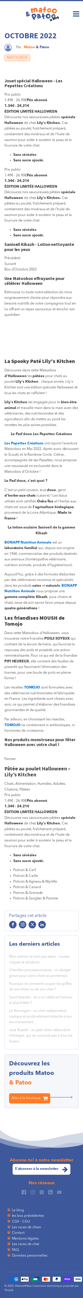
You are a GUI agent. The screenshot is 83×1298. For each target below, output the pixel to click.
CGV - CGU (21, 1221)
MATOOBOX (17, 58)
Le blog (18, 1210)
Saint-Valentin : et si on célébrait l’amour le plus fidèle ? (41, 1000)
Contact (18, 1233)
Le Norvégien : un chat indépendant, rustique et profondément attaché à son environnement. (40, 1016)
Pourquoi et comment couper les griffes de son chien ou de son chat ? (40, 986)
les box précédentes (28, 1216)
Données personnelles (29, 1255)
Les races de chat (25, 1244)
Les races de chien (26, 1227)
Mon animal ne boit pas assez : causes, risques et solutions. (39, 959)
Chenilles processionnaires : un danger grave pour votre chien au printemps (40, 973)
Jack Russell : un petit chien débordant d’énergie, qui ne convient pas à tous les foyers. (40, 1035)
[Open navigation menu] (76, 14)
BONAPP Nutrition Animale (28, 542)
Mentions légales (25, 1238)
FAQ (15, 1250)
